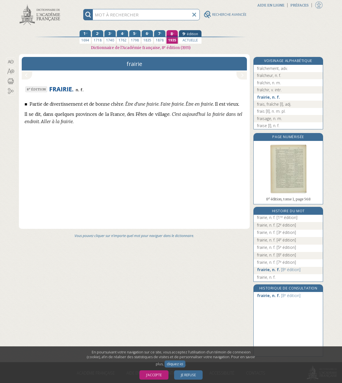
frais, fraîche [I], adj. (274, 104)
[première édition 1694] (85, 37)
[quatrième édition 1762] (122, 37)
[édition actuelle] (190, 37)
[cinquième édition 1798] (135, 37)
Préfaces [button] (299, 5)
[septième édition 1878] (159, 37)
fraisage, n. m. (269, 118)
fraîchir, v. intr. (269, 89)
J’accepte (154, 375)
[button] (11, 61)
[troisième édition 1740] (110, 37)
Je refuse (188, 375)
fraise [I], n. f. (268, 125)
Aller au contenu (40, 5)
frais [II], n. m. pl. (271, 111)
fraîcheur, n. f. (269, 75)
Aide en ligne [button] (270, 5)
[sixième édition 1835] (147, 37)
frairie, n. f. (268, 97)
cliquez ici (175, 364)
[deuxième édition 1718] (97, 37)
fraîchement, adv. (272, 68)
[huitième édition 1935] (172, 37)
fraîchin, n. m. (269, 82)
